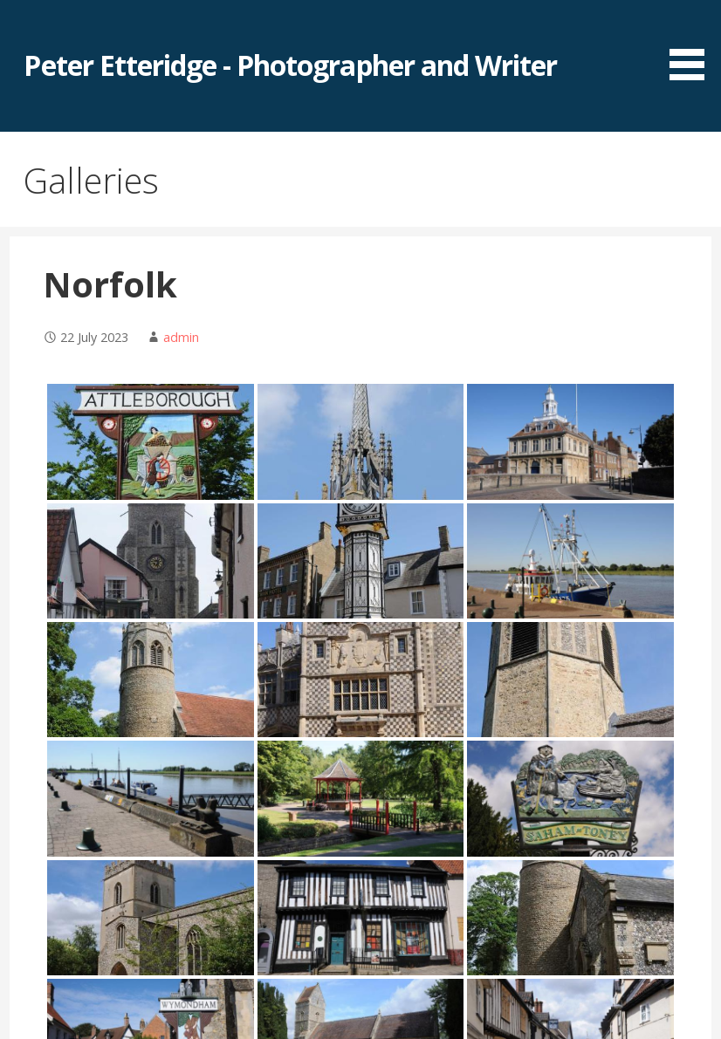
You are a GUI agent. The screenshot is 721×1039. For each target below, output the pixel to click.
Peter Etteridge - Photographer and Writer (290, 65)
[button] (693, 43)
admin (181, 337)
